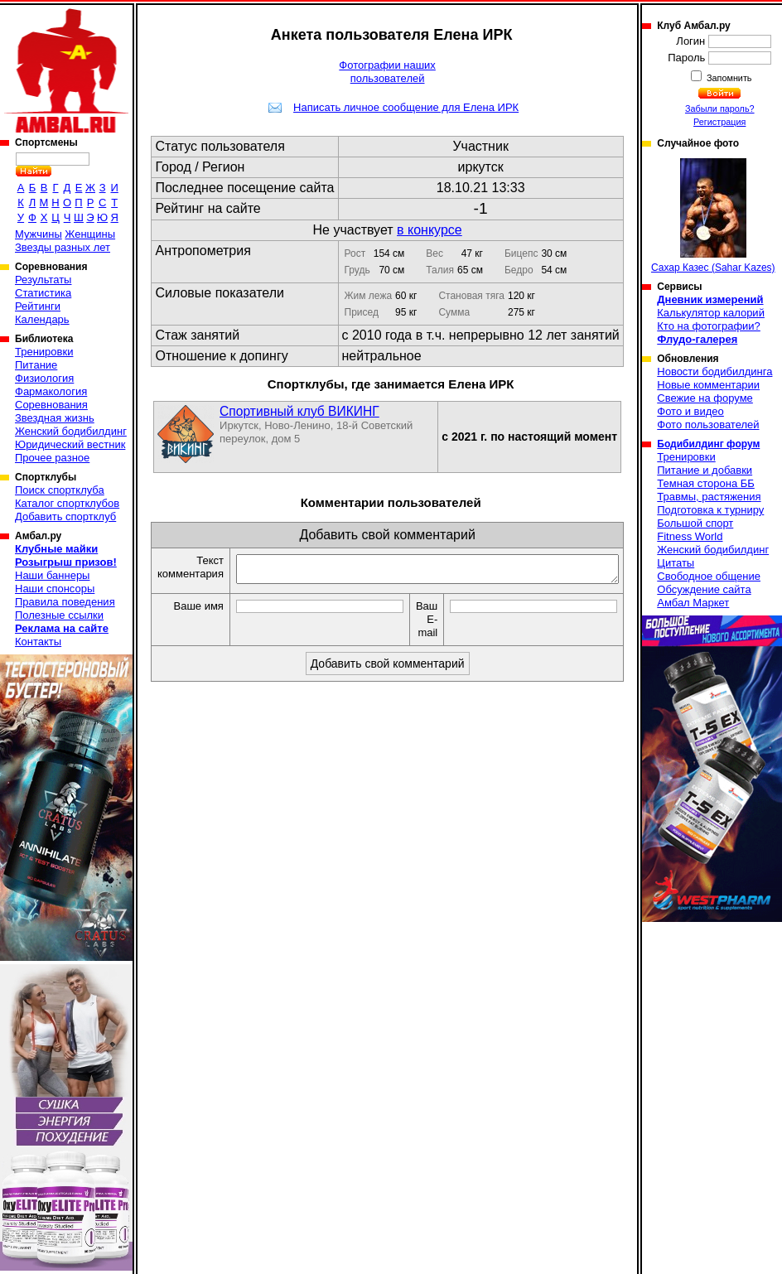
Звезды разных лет (62, 247)
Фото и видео (690, 411)
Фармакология (51, 391)
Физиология (44, 378)
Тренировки (44, 351)
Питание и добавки (704, 470)
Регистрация (719, 122)
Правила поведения (65, 602)
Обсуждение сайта (704, 589)
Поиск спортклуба (59, 490)
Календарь (42, 319)
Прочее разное (52, 457)
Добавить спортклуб (65, 516)
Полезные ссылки (59, 615)
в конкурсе (429, 230)
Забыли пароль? (720, 108)
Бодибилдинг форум (708, 444)
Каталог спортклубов (67, 503)
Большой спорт (695, 523)
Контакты (38, 641)
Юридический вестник (70, 444)
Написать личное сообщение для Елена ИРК (406, 107)
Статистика (43, 293)
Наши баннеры (52, 575)
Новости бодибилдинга (714, 371)
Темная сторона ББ (706, 483)
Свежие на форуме (705, 398)
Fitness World (689, 536)
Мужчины (38, 234)
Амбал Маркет (693, 602)
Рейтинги (37, 306)
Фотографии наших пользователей (387, 71)
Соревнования (51, 404)
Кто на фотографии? (708, 326)
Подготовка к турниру (710, 510)
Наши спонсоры (54, 588)
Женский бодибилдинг (71, 431)
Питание (36, 365)
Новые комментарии (708, 385)
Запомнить (728, 78)
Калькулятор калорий (711, 312)
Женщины (90, 234)
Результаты (43, 279)
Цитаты (675, 563)
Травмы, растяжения (708, 496)
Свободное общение (708, 576)
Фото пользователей (708, 424)
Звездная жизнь (54, 418)
